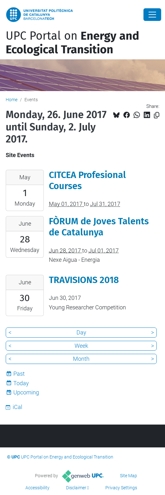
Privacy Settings (121, 487)
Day (81, 332)
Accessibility (37, 487)
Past (19, 373)
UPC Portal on (72, 42)
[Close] (152, 14)
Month (81, 358)
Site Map (128, 475)
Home (11, 99)
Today (21, 383)
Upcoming (26, 392)
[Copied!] (156, 115)
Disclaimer (76, 487)
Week (81, 345)
